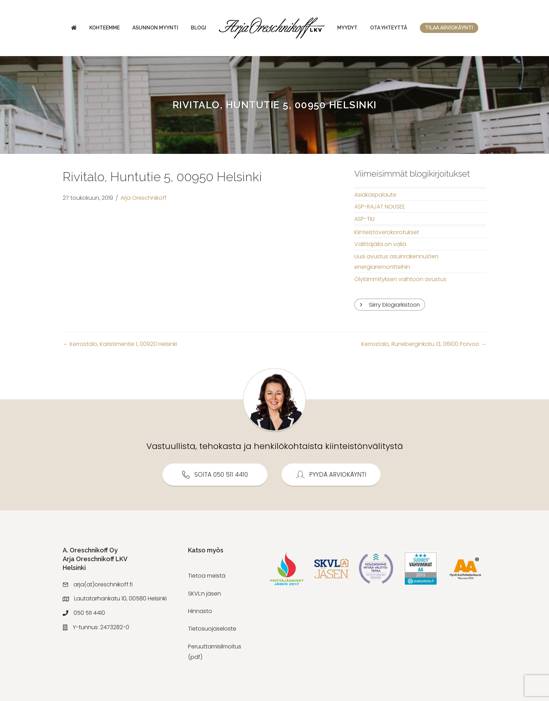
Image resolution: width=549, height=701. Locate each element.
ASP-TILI (364, 219)
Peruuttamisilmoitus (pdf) (214, 651)
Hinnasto (200, 611)
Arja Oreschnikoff (143, 198)
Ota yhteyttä (388, 27)
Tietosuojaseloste (212, 629)
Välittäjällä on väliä (380, 244)
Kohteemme (104, 27)
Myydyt (347, 27)
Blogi (198, 27)
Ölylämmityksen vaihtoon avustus (400, 279)
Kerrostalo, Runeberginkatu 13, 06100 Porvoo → (423, 344)
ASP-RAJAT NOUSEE (379, 207)
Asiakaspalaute (375, 195)
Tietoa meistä (206, 576)
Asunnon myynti (155, 27)
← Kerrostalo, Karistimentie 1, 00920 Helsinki (120, 344)
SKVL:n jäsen (204, 594)
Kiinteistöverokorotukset (386, 232)
